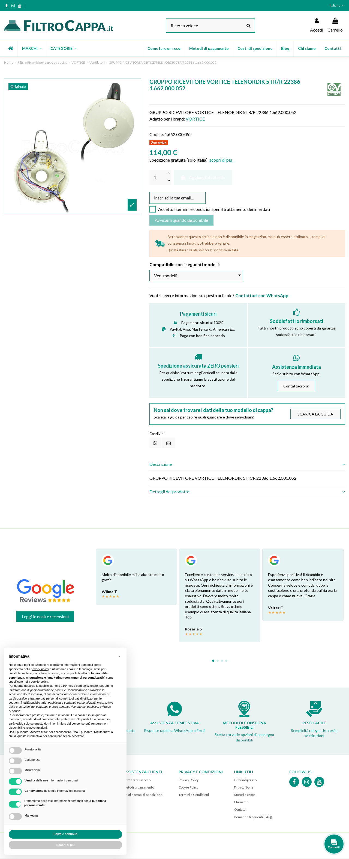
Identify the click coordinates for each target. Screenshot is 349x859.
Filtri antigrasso (245, 780)
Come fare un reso (137, 780)
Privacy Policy (188, 780)
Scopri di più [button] (65, 844)
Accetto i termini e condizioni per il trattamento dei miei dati (214, 209)
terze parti (75, 685)
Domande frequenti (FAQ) (253, 817)
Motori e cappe (244, 795)
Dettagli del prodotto (247, 492)
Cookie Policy (188, 788)
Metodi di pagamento (138, 788)
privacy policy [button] (40, 669)
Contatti (240, 810)
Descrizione (247, 465)
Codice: (156, 134)
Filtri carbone (243, 788)
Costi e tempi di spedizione (142, 795)
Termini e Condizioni (194, 795)
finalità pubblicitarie (34, 702)
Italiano (337, 5)
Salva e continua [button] (65, 834)
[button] (31, 48)
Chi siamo (241, 803)
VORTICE (195, 118)
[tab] (247, 465)
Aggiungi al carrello (202, 177)
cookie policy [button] (39, 681)
